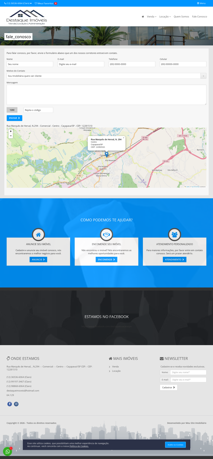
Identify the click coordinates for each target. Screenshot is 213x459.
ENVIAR (14, 117)
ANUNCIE (38, 259)
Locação (165, 16)
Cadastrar (168, 387)
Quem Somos (181, 16)
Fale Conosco (199, 16)
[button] (106, 154)
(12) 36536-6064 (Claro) (18, 3)
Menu (201, 3)
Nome (10, 59)
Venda (151, 16)
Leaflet (187, 186)
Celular (163, 59)
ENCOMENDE (106, 259)
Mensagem (12, 82)
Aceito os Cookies (175, 444)
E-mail (61, 59)
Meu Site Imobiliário (196, 423)
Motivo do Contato (16, 70)
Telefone (113, 59)
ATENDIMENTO (174, 259)
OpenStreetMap (195, 186)
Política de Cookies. (79, 446)
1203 (12, 109)
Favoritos (44, 3)
